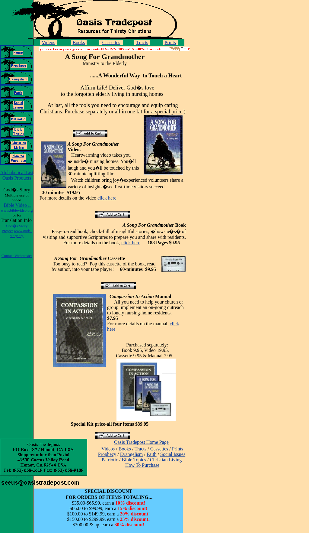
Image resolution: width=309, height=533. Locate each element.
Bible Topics (134, 459)
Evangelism (131, 454)
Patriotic (110, 459)
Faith (152, 454)
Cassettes (111, 42)
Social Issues (172, 454)
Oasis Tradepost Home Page (141, 442)
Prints (170, 42)
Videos (48, 42)
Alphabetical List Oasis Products (16, 175)
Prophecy (107, 454)
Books (79, 42)
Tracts (142, 42)
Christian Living (166, 459)
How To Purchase (142, 465)
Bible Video (17, 208)
